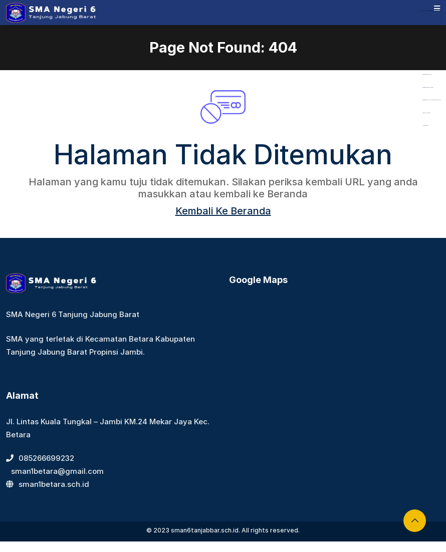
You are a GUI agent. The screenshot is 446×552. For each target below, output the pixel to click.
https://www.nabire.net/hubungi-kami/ (427, 87)
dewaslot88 (424, 23)
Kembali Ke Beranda (223, 211)
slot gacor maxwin (425, 125)
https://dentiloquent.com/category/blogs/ (428, 36)
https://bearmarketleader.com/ (426, 74)
